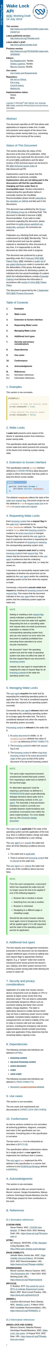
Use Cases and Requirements (23, 73)
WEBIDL (13, 1169)
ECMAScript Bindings (30, 1166)
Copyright (9, 103)
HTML (19, 1053)
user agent (38, 536)
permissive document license (37, 105)
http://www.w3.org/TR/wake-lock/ (24, 38)
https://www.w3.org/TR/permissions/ (26, 1280)
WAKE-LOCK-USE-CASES (33, 1110)
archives (20, 227)
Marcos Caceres (17, 67)
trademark (19, 105)
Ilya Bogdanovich (18, 61)
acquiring (31, 542)
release (28, 866)
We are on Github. (18, 79)
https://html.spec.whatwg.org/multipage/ (28, 1249)
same (23, 759)
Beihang (42, 103)
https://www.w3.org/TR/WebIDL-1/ (25, 1311)
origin (12, 759)
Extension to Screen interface (28, 320)
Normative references (24, 375)
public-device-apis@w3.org (30, 224)
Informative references (24, 378)
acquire (28, 843)
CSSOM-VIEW (23, 471)
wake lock (10, 501)
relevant (15, 861)
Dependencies (21, 350)
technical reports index (22, 166)
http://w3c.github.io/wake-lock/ (23, 45)
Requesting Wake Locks (25, 325)
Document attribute (27, 1087)
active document (25, 533)
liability (12, 105)
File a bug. (15, 82)
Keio (36, 103)
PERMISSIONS (17, 794)
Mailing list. (15, 88)
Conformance (20, 361)
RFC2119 (22, 1144)
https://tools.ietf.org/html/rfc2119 (24, 1295)
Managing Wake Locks (25, 331)
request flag (21, 501)
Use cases (19, 355)
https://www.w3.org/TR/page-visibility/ (27, 1264)
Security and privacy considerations (24, 343)
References (19, 372)
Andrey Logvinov (17, 64)
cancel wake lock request (26, 507)
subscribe (11, 227)
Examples (19, 309)
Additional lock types (24, 336)
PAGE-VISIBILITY (40, 742)
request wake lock (35, 504)
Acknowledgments (23, 366)
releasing (42, 542)
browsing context (19, 521)
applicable (30, 854)
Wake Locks (20, 314)
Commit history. (17, 85)
